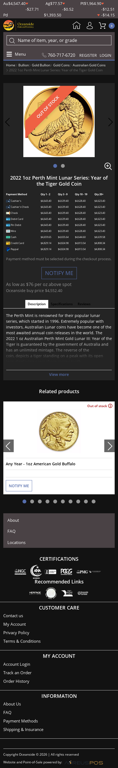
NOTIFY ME (59, 273)
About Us (12, 704)
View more (59, 374)
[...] (59, 40)
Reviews (84, 304)
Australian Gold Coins (89, 65)
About (13, 520)
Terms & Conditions (22, 641)
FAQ (11, 531)
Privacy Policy (16, 632)
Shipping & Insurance (23, 729)
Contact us (13, 615)
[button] (55, 166)
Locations (16, 542)
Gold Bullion (41, 65)
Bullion (23, 65)
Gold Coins (61, 65)
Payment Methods (20, 721)
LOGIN (105, 55)
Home (76, 25)
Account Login (16, 664)
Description (37, 304)
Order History (16, 681)
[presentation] (8, 446)
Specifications (62, 304)
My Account (91, 25)
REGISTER (88, 55)
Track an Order (17, 672)
